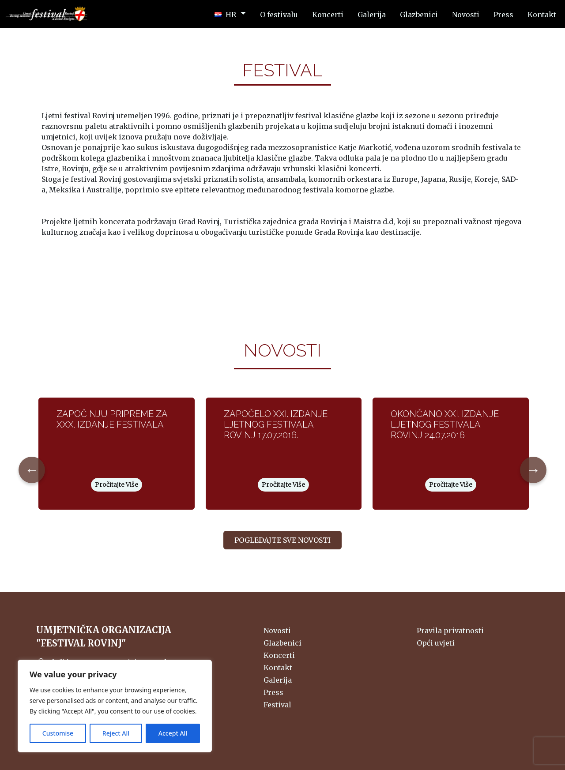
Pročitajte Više (116, 484)
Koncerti (279, 655)
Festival (277, 704)
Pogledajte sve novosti (282, 540)
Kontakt (278, 667)
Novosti (277, 630)
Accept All (172, 733)
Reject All (115, 733)
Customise (57, 733)
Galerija (278, 680)
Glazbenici (282, 643)
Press (273, 692)
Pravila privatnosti (450, 630)
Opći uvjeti (436, 643)
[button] (230, 14)
